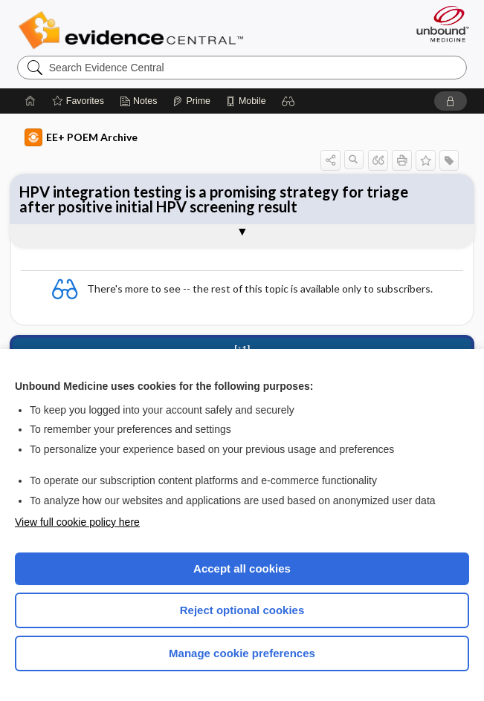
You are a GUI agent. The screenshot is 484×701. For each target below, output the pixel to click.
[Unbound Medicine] (438, 24)
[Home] (30, 101)
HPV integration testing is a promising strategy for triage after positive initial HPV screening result (213, 199)
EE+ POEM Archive (81, 137)
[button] (288, 101)
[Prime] (191, 101)
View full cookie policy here (77, 522)
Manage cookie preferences (242, 653)
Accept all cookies (242, 568)
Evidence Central (134, 30)
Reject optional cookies (242, 610)
